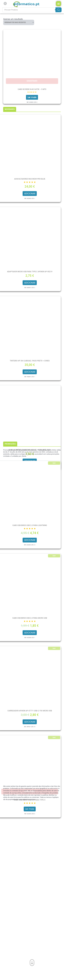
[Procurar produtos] (32, 9)
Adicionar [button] (29, 193)
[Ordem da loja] (18, 22)
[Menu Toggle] (58, 3)
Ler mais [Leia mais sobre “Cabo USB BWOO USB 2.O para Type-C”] (29, 808)
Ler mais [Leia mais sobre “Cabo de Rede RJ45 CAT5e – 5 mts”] (32, 97)
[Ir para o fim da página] (32, 962)
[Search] (58, 9)
